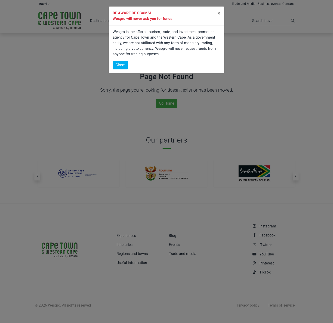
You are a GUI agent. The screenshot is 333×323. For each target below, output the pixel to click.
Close (120, 65)
